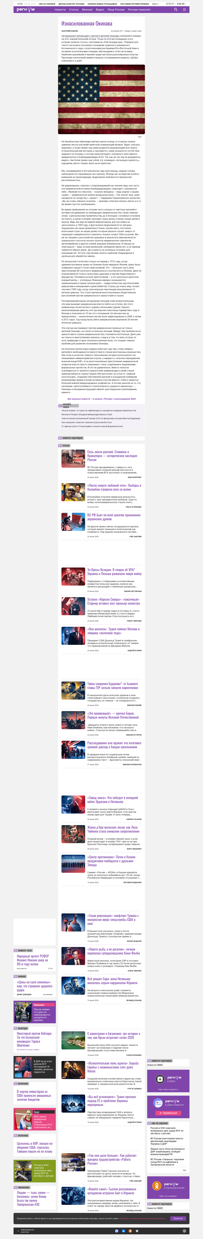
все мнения (47, 995)
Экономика (39, 1004)
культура (22, 1028)
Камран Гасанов (134, 819)
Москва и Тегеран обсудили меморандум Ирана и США (87, 414)
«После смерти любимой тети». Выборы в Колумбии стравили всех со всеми (114, 487)
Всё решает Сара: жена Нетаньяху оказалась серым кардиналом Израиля (112, 981)
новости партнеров (72, 438)
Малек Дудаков (134, 941)
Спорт (36, 1112)
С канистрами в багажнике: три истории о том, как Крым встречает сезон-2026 (113, 1035)
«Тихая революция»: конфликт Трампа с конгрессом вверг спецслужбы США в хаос (113, 919)
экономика (23, 1187)
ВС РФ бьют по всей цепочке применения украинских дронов (113, 517)
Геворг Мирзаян (134, 621)
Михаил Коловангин (132, 765)
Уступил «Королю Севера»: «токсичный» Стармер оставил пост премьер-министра (113, 601)
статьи (66, 445)
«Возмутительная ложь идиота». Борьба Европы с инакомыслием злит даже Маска (112, 1067)
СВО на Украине (47, 4)
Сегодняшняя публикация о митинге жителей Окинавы (90, 36)
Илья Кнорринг (135, 477)
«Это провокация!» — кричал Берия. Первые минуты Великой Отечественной (113, 715)
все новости (22, 969)
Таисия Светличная (133, 591)
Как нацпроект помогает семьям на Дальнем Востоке (87, 422)
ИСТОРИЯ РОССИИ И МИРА (28, 1050)
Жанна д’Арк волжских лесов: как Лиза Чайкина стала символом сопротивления (113, 829)
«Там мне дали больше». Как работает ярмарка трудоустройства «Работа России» (111, 1159)
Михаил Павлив (134, 705)
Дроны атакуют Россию (71, 4)
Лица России (116, 9)
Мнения (87, 9)
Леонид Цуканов (134, 1000)
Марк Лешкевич (134, 849)
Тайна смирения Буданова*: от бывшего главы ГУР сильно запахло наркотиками (112, 685)
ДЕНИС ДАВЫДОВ (24, 995)
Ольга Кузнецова (134, 507)
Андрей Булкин (135, 651)
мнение (22, 976)
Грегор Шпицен (134, 1089)
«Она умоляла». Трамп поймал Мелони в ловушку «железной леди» (113, 631)
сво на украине (160, 1123)
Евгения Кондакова (132, 883)
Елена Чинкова (135, 971)
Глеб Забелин (135, 537)
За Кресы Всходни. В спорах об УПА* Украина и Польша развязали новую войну (114, 571)
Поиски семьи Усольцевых (102, 4)
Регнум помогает (139, 9)
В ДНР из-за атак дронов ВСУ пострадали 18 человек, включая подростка (43, 1066)
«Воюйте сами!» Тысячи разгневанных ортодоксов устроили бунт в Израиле (111, 1191)
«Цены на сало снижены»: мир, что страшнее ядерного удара (34, 986)
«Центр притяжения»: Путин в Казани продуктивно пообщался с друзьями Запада (111, 861)
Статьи (74, 9)
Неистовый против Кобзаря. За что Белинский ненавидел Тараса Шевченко (34, 1039)
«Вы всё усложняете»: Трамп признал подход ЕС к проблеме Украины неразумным (111, 1100)
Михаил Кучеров (134, 735)
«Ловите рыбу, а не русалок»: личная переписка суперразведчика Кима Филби (113, 951)
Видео (100, 9)
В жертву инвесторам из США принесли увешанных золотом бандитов (34, 1095)
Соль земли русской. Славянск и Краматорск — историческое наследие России (112, 455)
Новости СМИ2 (155, 1065)
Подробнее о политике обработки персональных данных (142, 1219)
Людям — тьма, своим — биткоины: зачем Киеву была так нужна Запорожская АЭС (33, 1198)
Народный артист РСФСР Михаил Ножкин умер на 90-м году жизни (33, 960)
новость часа (25, 950)
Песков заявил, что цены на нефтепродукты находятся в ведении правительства (42, 1014)
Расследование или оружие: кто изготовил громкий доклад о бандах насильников (114, 745)
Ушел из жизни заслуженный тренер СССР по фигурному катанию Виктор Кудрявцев (101, 418)
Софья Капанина (134, 1055)
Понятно (178, 1218)
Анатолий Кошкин (69, 31)
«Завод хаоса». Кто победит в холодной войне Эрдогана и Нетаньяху (112, 799)
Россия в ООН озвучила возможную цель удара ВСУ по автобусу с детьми (44, 1170)
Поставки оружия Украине (134, 4)
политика (23, 1083)
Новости (60, 9)
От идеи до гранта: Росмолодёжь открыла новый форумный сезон (92, 426)
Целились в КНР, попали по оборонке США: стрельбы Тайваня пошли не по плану (34, 1147)
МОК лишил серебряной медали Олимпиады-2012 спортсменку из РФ (43, 1122)
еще (184, 1170)
